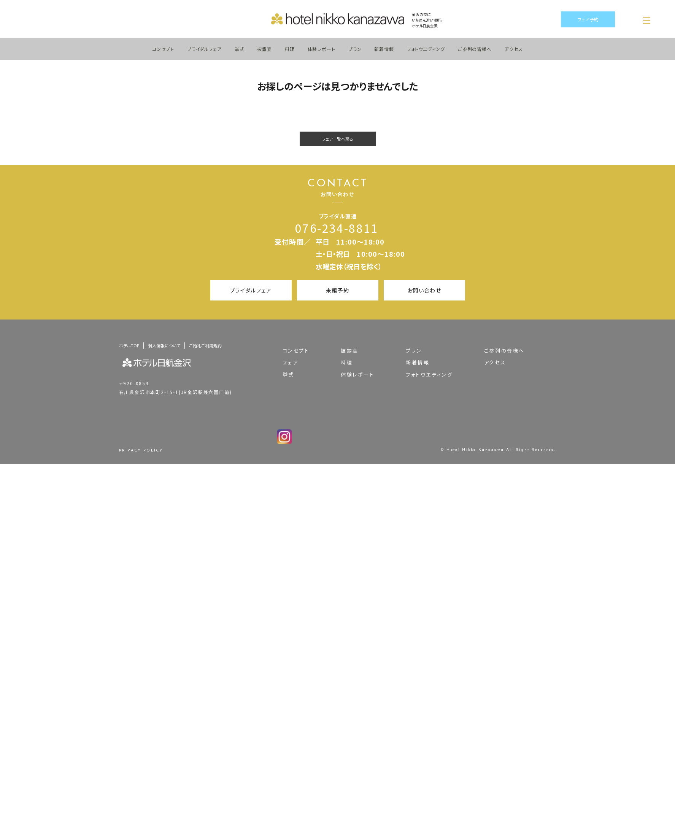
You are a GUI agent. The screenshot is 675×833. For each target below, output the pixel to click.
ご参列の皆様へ (475, 49)
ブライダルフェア (204, 49)
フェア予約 (588, 19)
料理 (290, 49)
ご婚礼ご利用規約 (205, 345)
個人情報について (164, 345)
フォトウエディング (426, 49)
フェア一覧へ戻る (337, 139)
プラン (355, 49)
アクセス (514, 49)
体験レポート (321, 49)
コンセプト (163, 49)
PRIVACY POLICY (141, 451)
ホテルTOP (129, 345)
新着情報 (384, 49)
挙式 (240, 49)
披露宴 (264, 49)
